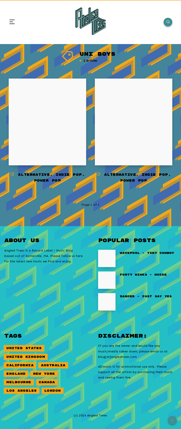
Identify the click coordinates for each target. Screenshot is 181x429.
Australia (53, 365)
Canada (47, 382)
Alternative (34, 175)
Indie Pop (69, 175)
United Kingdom (25, 357)
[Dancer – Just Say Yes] (107, 302)
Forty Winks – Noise (143, 274)
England (16, 374)
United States (24, 348)
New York (44, 374)
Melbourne (18, 382)
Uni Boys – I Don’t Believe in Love (46, 146)
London (52, 391)
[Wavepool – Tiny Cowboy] (107, 258)
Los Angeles (21, 391)
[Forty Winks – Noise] (107, 280)
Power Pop (47, 181)
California (20, 365)
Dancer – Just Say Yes (146, 296)
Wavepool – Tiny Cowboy (147, 253)
